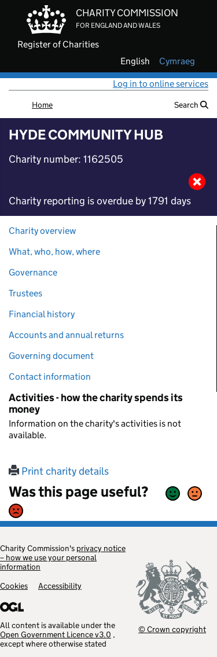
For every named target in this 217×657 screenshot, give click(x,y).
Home (42, 105)
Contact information (50, 376)
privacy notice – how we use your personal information (63, 557)
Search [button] (191, 105)
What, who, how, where (54, 251)
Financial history (42, 314)
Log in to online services (160, 83)
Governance (33, 272)
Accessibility (60, 586)
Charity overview (42, 230)
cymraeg (177, 61)
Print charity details (59, 471)
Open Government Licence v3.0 (55, 634)
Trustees (25, 293)
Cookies (14, 586)
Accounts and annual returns (66, 334)
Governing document (51, 355)
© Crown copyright (172, 629)
